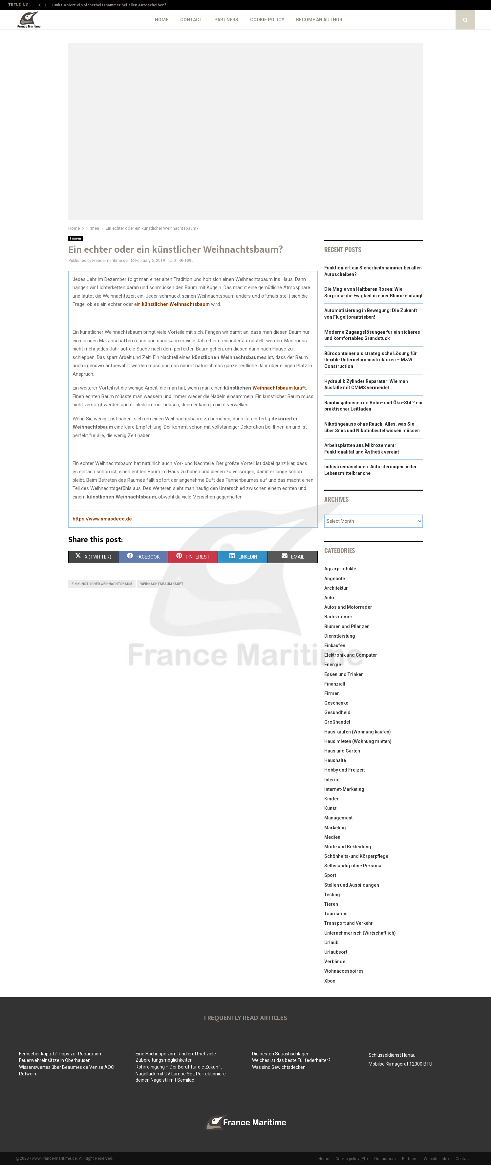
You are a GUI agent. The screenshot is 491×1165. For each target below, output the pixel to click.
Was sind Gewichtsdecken (279, 1067)
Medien (332, 837)
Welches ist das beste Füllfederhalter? (291, 1060)
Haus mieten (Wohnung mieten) (358, 741)
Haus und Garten (342, 750)
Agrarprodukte (340, 568)
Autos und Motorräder (348, 607)
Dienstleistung (339, 636)
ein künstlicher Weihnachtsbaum (102, 584)
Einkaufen (334, 645)
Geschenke (336, 703)
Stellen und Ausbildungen (351, 885)
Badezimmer (338, 616)
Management (338, 817)
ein (172, 304)
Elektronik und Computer (350, 655)
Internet (332, 779)
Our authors (385, 1158)
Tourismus (336, 913)
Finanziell (334, 684)
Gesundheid (337, 712)
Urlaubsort (335, 952)
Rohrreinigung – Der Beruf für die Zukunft (179, 1067)
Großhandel (337, 722)
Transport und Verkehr (348, 923)
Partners (226, 19)
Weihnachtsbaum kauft (279, 388)
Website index (436, 1158)
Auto (329, 597)
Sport (330, 875)
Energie (332, 664)
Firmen (75, 238)
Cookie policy (267, 19)
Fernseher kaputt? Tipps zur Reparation (60, 1053)
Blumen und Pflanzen (347, 626)
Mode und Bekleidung (347, 846)
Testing (332, 894)
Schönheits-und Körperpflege (356, 856)
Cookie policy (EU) (351, 1158)
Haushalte (335, 760)
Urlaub (331, 942)
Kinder (331, 798)
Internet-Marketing (344, 789)
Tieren (331, 904)
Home (161, 19)
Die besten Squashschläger (280, 1053)
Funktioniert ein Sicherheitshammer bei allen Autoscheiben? (109, 5)
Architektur (336, 588)
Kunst (330, 808)
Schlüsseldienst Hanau (392, 1055)
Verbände (334, 961)
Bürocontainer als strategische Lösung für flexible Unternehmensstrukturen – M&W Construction (370, 360)
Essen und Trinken (344, 674)
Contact (191, 19)
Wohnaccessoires (344, 971)
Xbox (329, 981)
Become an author (319, 19)
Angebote (334, 578)
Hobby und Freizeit (344, 770)
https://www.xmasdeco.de (102, 519)
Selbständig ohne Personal (353, 865)
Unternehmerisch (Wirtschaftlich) (360, 933)
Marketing (335, 827)
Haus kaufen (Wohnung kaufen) (357, 731)
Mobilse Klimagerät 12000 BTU (400, 1064)
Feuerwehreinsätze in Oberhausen (55, 1060)
